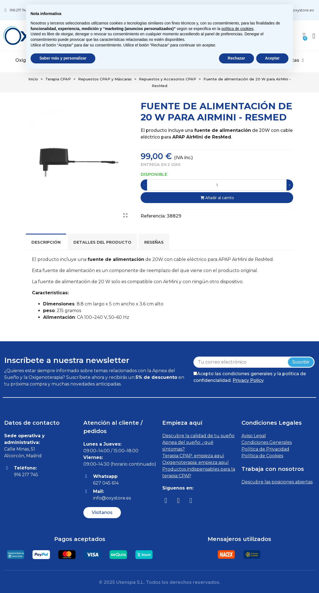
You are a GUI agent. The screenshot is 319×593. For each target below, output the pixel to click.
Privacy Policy (248, 380)
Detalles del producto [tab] (102, 242)
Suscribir (300, 362)
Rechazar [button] (236, 58)
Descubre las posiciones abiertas (277, 482)
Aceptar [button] (272, 58)
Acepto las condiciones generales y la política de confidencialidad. (249, 377)
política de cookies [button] (237, 28)
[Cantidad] (217, 185)
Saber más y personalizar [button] (62, 58)
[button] (102, 512)
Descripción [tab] (46, 242)
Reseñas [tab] (154, 242)
